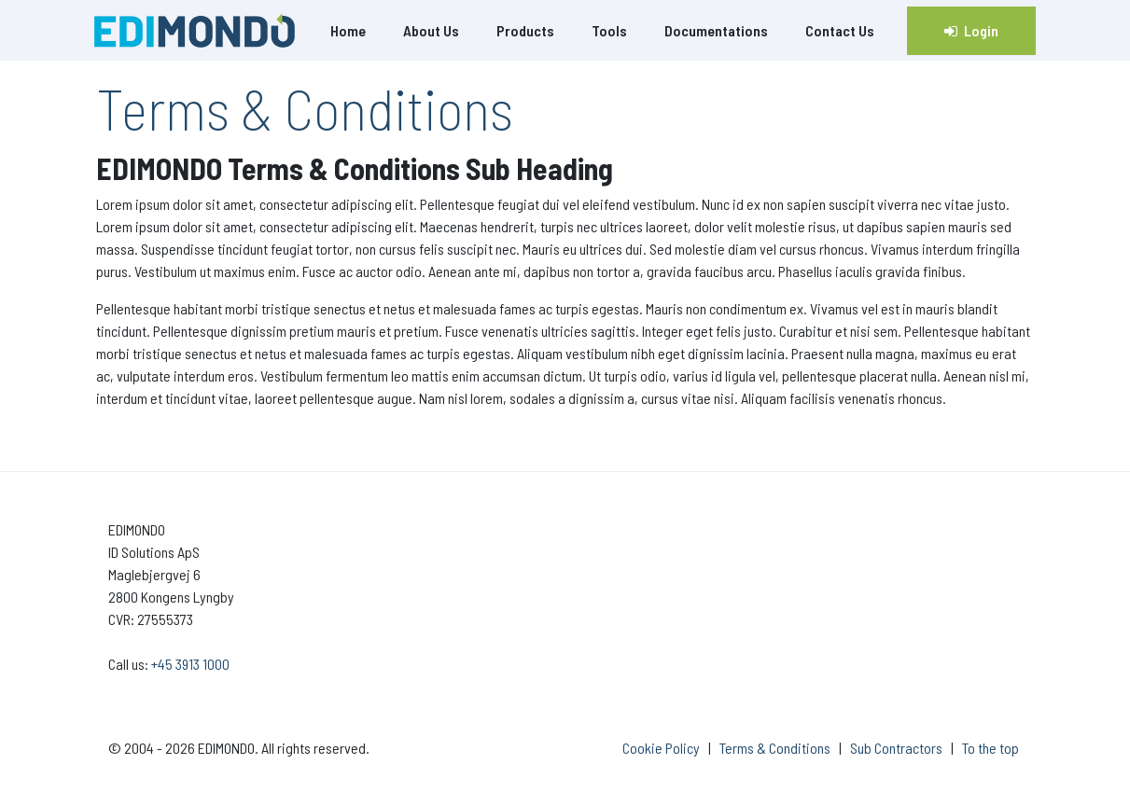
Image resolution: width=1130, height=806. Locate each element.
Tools (609, 30)
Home (348, 30)
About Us (431, 30)
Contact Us (839, 30)
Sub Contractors (896, 748)
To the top (990, 748)
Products (525, 30)
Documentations (716, 30)
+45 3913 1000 (190, 664)
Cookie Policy (661, 748)
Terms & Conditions (774, 748)
